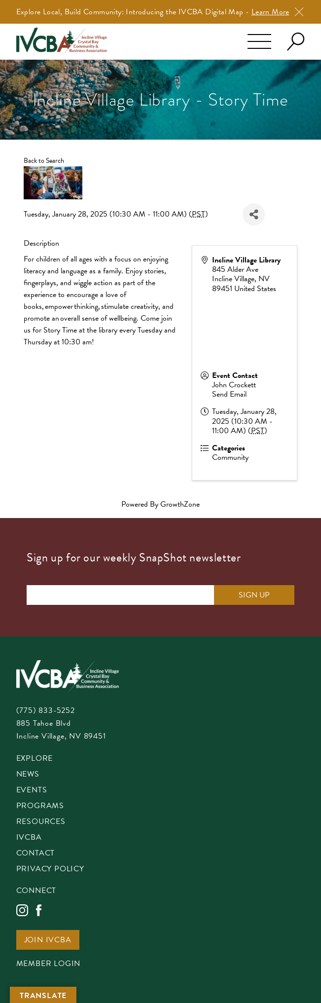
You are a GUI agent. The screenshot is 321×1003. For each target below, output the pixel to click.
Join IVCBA (47, 940)
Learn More (270, 12)
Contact (35, 854)
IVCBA (29, 838)
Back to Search (44, 160)
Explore (34, 759)
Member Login (48, 964)
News (27, 775)
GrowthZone (180, 504)
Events (31, 790)
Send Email (229, 394)
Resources (41, 822)
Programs (40, 806)
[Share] (254, 214)
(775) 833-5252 (45, 710)
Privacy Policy (50, 869)
